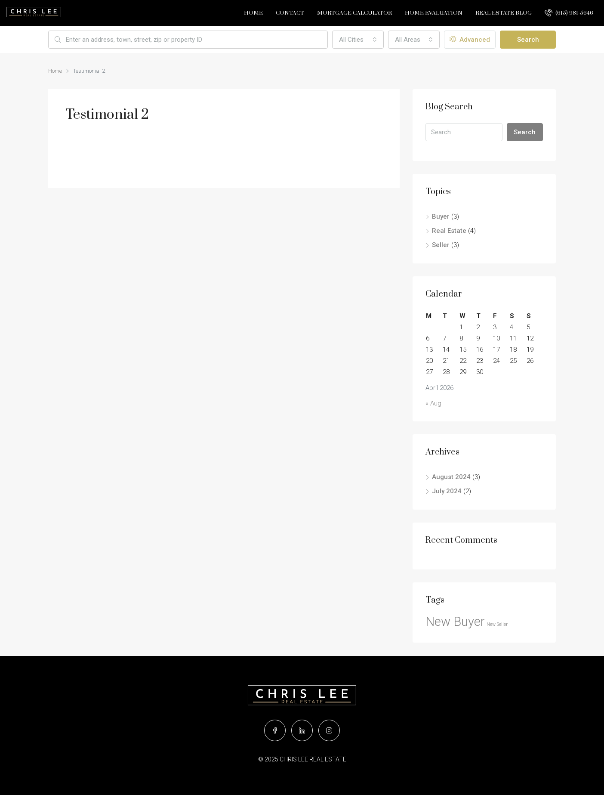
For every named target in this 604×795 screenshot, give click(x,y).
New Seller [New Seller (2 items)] (497, 624)
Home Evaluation (433, 12)
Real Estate (449, 231)
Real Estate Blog (503, 12)
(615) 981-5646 (569, 12)
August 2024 (451, 477)
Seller (441, 245)
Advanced (470, 39)
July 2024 (447, 491)
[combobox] (358, 40)
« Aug (433, 403)
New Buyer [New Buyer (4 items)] (455, 621)
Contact (290, 12)
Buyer (441, 216)
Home (253, 12)
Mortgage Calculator (354, 12)
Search (528, 39)
